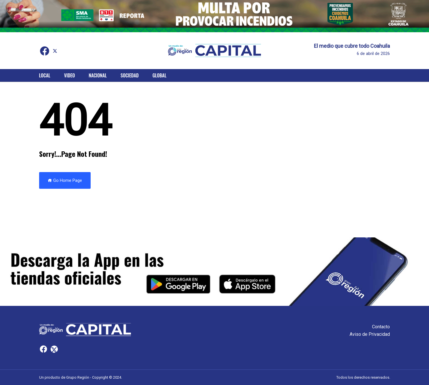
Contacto (381, 326)
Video (69, 75)
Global (159, 75)
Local (44, 75)
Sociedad (130, 75)
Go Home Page (65, 180)
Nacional (98, 75)
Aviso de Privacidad (370, 334)
